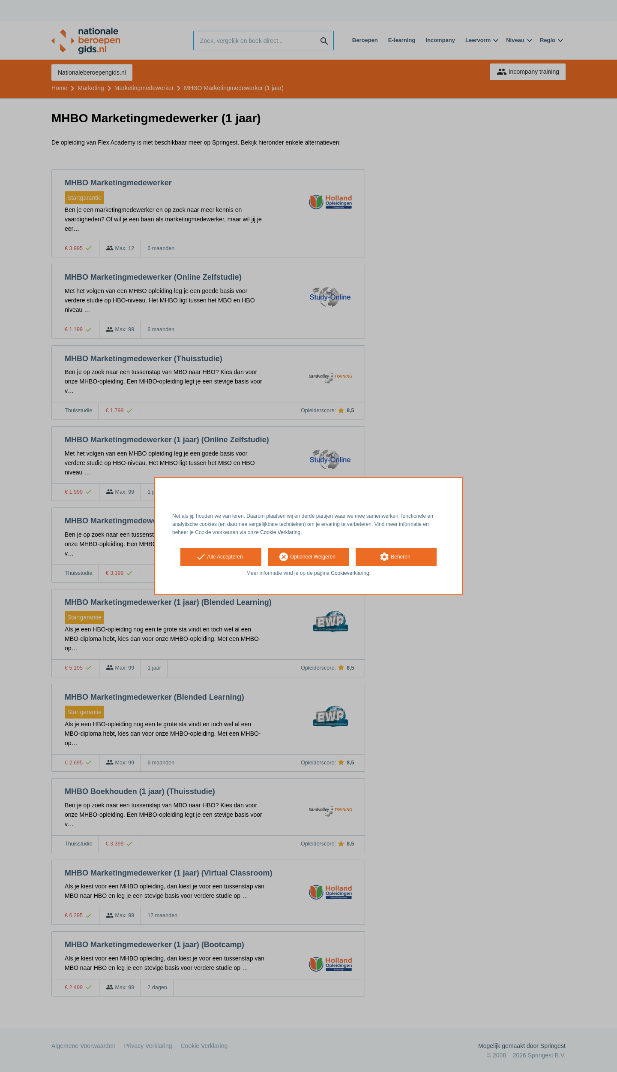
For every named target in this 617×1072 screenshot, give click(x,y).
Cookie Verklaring (280, 532)
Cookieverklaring (350, 574)
